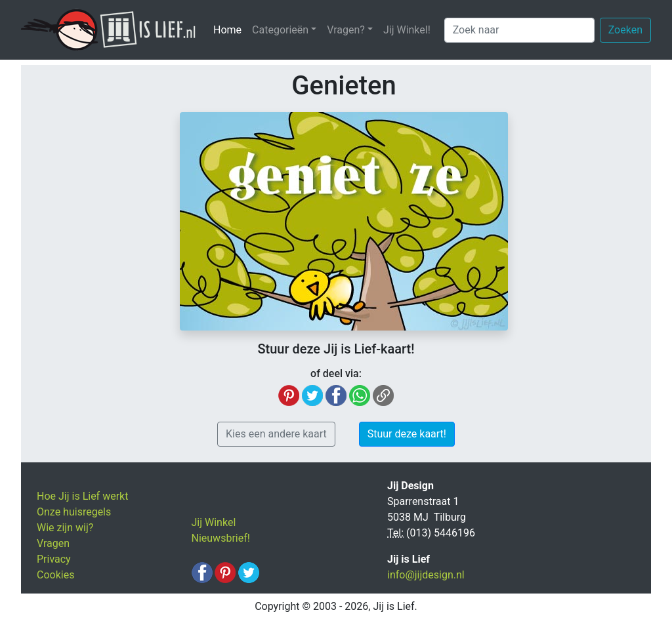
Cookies (55, 575)
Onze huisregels (74, 512)
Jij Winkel (214, 522)
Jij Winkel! (406, 30)
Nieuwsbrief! (221, 538)
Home (230, 29)
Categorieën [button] (280, 30)
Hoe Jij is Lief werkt (82, 496)
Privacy (54, 559)
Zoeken (625, 30)
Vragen (53, 543)
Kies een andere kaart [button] (276, 434)
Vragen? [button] (346, 30)
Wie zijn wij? (65, 527)
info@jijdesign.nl (426, 575)
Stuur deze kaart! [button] (407, 434)
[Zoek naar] (519, 30)
